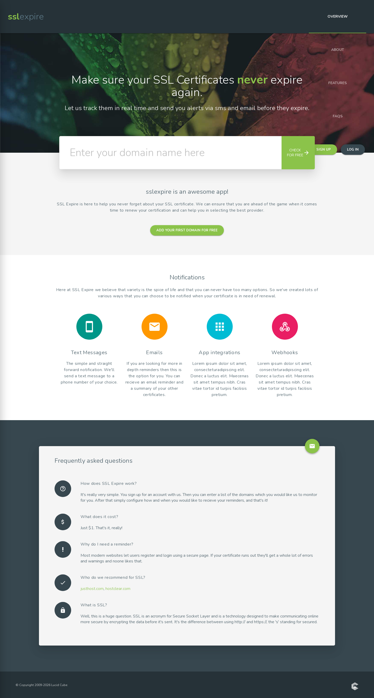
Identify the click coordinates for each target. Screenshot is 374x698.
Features (337, 82)
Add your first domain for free (187, 230)
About (337, 49)
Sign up (323, 149)
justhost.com (92, 589)
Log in (353, 149)
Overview (338, 16)
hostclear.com (117, 589)
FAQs (338, 116)
